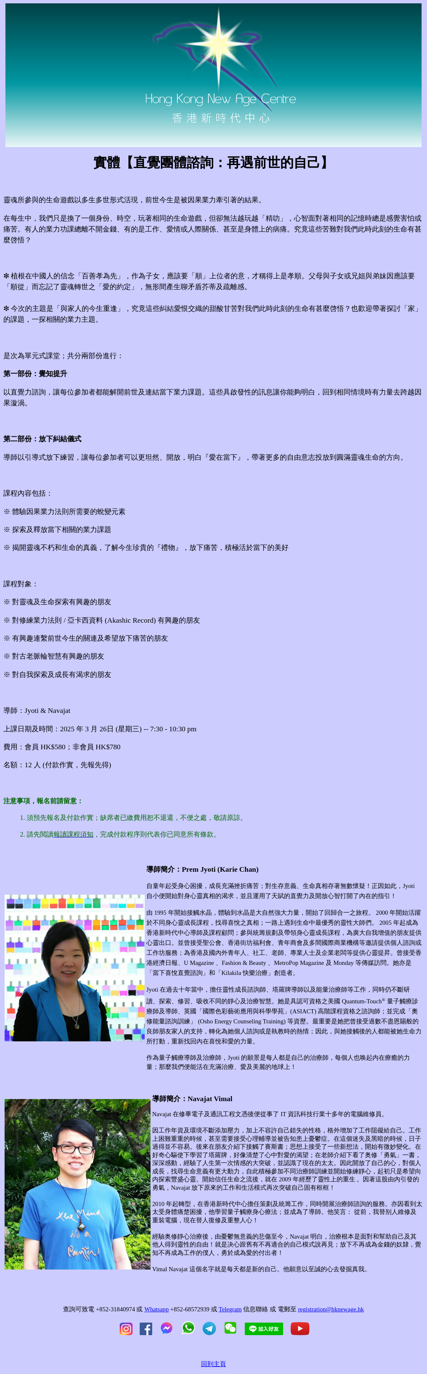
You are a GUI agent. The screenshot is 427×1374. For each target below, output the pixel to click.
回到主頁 (213, 1364)
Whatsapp (156, 1309)
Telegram (230, 1309)
